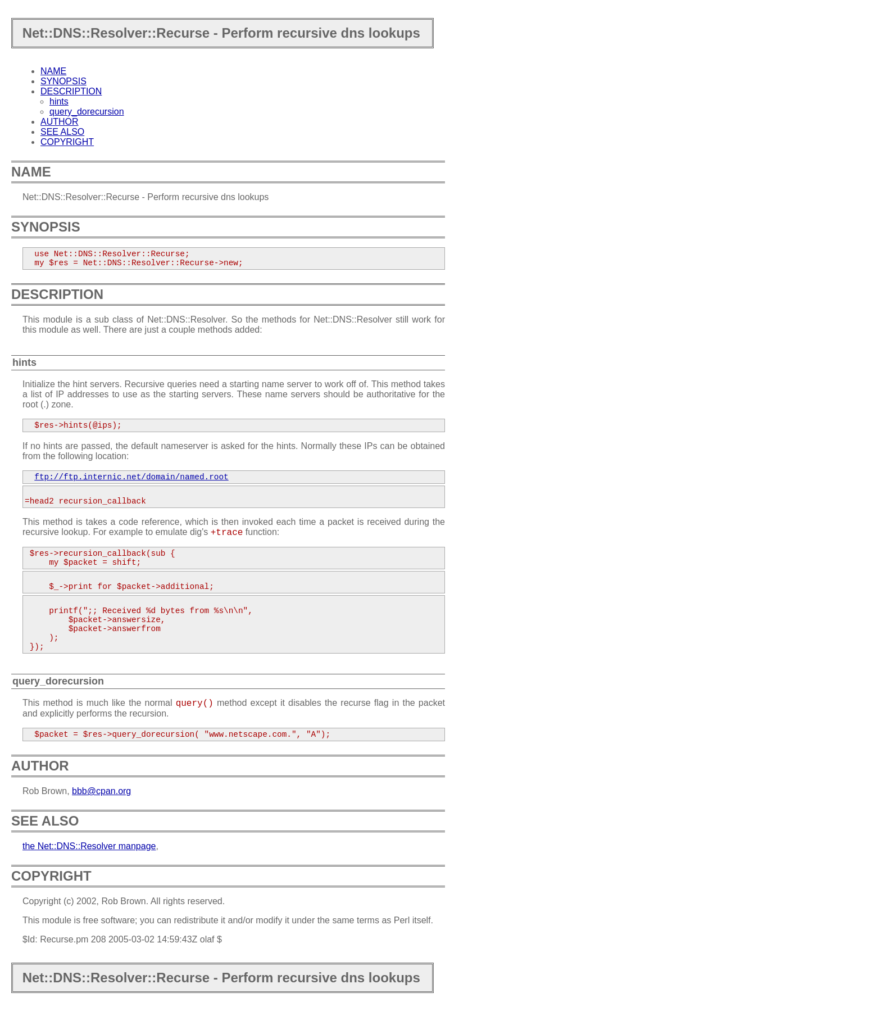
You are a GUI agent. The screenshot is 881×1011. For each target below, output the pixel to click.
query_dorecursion (86, 111)
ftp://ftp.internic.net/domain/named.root (131, 477)
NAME (53, 71)
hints (59, 101)
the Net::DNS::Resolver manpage (89, 846)
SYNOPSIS (63, 81)
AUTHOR (59, 121)
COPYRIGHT (67, 142)
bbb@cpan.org (101, 791)
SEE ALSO (62, 132)
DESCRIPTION (71, 91)
